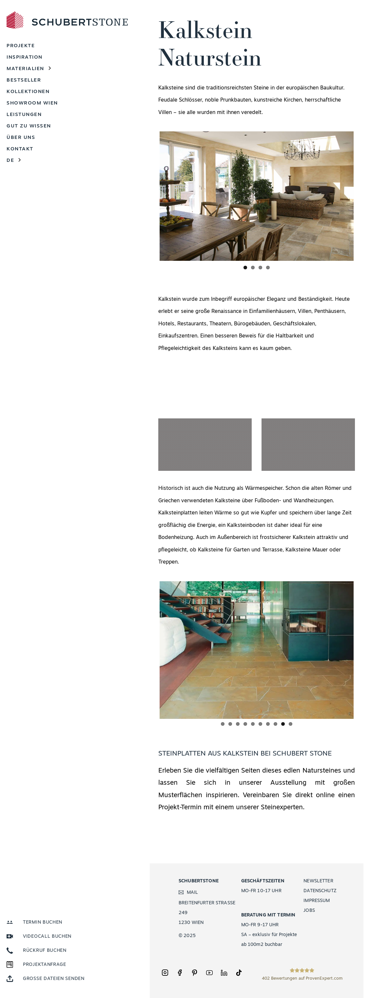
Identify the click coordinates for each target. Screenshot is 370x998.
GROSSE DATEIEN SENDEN (54, 978)
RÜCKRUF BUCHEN (45, 950)
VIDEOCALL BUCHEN (47, 936)
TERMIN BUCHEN (42, 922)
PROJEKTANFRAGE (44, 964)
